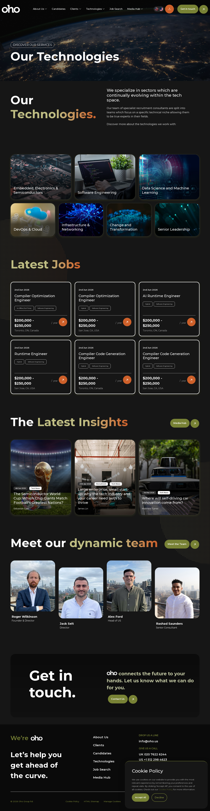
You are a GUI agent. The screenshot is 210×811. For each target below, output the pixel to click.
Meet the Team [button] (177, 544)
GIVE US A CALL (148, 748)
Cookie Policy (166, 789)
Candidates (58, 9)
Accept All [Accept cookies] (140, 797)
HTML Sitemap (91, 801)
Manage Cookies (112, 801)
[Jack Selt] (81, 586)
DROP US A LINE (148, 735)
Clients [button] (74, 9)
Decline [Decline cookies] (159, 797)
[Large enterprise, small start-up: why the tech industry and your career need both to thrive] (105, 463)
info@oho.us (148, 741)
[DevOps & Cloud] (32, 205)
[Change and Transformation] (129, 205)
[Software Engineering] (105, 162)
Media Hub (101, 777)
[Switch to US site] (161, 9)
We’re (19, 738)
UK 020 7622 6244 (153, 754)
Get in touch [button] (188, 9)
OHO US (11, 9)
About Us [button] (38, 9)
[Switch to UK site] (156, 9)
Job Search (116, 9)
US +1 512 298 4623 (153, 759)
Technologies (103, 761)
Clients (98, 745)
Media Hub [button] (133, 9)
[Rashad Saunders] (177, 586)
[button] (169, 9)
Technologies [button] (94, 9)
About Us (100, 737)
